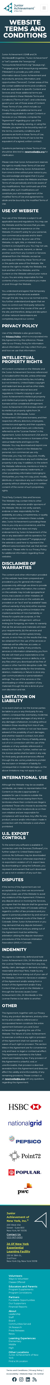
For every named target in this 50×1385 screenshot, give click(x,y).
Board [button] (12, 1320)
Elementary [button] (15, 1341)
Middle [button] (12, 1344)
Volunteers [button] (15, 1276)
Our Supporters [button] (17, 1303)
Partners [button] (14, 1297)
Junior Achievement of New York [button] (23, 1356)
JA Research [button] (15, 1327)
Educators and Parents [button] (23, 1286)
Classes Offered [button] (17, 1282)
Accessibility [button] (12, 1374)
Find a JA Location (18, 1361)
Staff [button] (11, 1317)
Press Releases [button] (16, 1330)
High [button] (11, 1348)
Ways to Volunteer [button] (19, 1279)
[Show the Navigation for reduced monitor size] (44, 8)
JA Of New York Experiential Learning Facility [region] (18, 1247)
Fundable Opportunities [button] (22, 1300)
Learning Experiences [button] (22, 1338)
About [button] (12, 1311)
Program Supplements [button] (21, 1289)
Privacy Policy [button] (35, 1370)
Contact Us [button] (14, 1234)
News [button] (12, 1334)
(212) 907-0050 (15, 1237)
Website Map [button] (26, 1374)
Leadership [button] (14, 1314)
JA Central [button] (39, 1374)
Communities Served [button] (20, 1324)
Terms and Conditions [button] (17, 1370)
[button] (15, 1379)
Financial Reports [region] (18, 1307)
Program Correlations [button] (20, 1292)
